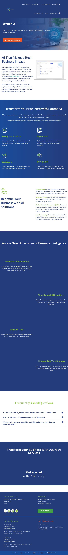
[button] (26, 4)
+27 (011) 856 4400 (9, 526)
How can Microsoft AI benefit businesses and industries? (24, 417)
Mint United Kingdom (46, 521)
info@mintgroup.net (9, 528)
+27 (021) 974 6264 (9, 539)
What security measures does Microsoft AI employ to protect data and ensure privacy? (29, 423)
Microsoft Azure (15, 76)
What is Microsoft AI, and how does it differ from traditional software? (29, 413)
